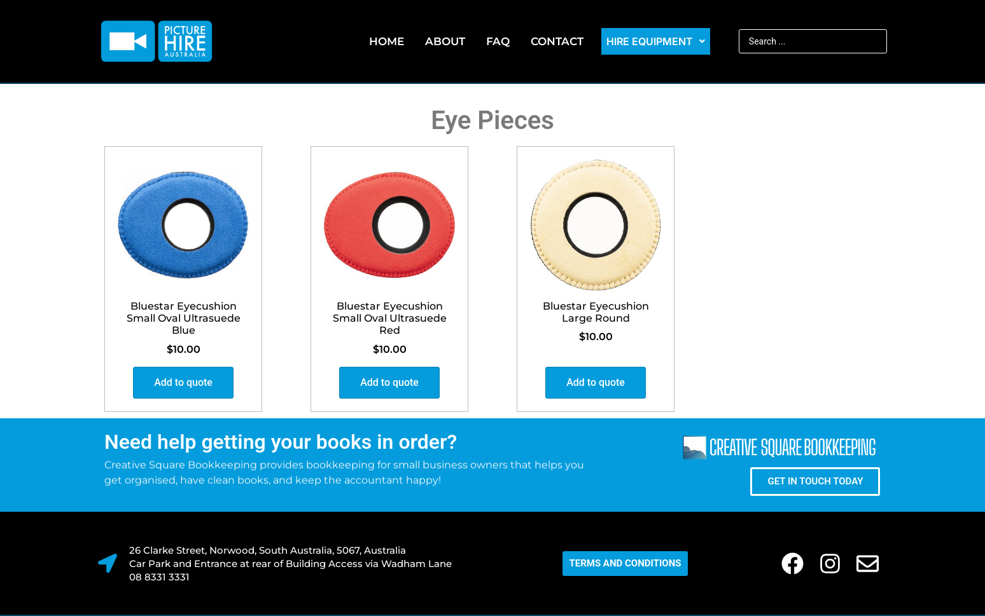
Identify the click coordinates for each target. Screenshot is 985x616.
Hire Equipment (655, 41)
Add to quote (183, 382)
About (445, 41)
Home (386, 41)
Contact (557, 41)
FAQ (498, 41)
